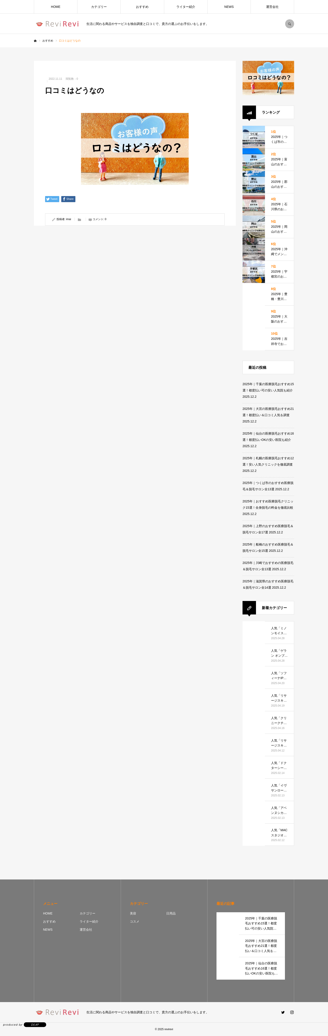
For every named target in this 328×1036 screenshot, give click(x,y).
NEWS (229, 7)
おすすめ (142, 7)
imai (68, 219)
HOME (55, 7)
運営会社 (272, 7)
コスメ (134, 921)
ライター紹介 (185, 7)
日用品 (171, 913)
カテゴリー (99, 7)
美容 (133, 913)
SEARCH (289, 23)
